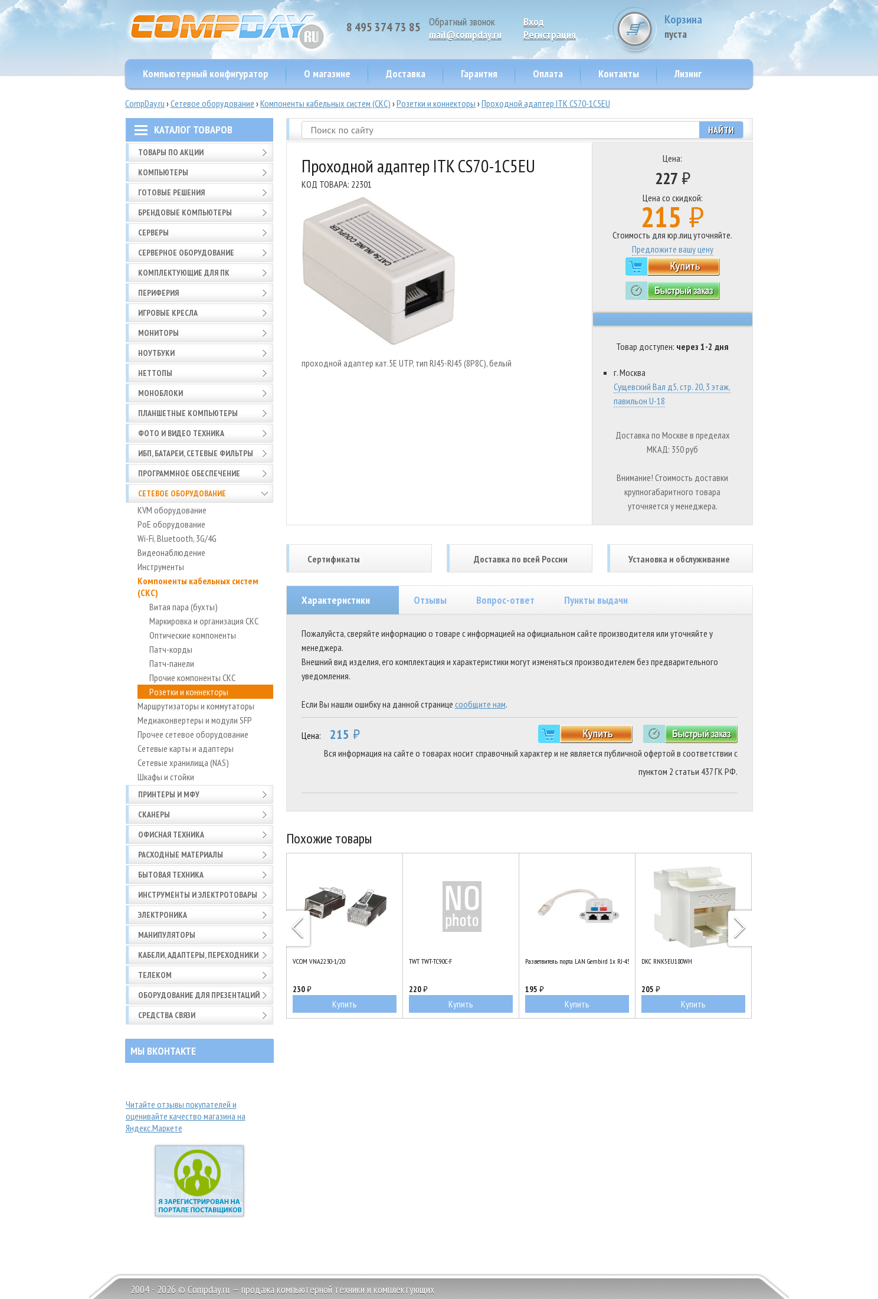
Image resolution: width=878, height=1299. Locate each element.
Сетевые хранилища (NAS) (183, 762)
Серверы (153, 232)
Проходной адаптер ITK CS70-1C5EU (545, 103)
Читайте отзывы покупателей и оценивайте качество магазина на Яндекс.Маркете (185, 1116)
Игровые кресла (168, 312)
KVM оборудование (172, 510)
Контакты (618, 73)
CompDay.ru (145, 103)
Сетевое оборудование (212, 103)
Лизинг (688, 73)
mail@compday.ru (465, 34)
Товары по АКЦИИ (171, 152)
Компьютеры (163, 172)
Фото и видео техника (181, 433)
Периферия (158, 292)
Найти (721, 130)
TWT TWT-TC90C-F (430, 961)
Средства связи (166, 1015)
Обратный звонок (462, 21)
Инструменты (160, 566)
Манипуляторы (166, 935)
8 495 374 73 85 (383, 27)
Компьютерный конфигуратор (205, 73)
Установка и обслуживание (679, 559)
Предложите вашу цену (672, 249)
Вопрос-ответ (505, 600)
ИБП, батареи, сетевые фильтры (195, 453)
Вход (533, 21)
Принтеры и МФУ (168, 794)
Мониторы (158, 333)
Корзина (708, 26)
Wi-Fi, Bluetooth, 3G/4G (177, 538)
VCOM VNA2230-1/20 (319, 961)
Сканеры (154, 814)
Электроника (162, 914)
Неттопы (155, 373)
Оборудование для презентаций (199, 995)
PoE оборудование (171, 524)
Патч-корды (170, 649)
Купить (344, 1004)
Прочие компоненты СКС (192, 677)
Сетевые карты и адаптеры (185, 748)
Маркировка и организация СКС (203, 621)
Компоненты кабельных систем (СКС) (325, 103)
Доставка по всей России (521, 559)
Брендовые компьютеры (185, 212)
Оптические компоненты (192, 635)
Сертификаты (333, 559)
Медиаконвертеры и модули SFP (194, 720)
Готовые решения (171, 192)
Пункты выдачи (596, 600)
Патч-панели (171, 663)
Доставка (405, 73)
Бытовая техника (171, 874)
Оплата (548, 73)
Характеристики (336, 600)
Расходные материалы (180, 854)
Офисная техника (171, 834)
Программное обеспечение (189, 473)
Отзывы (430, 600)
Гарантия (479, 73)
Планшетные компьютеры (188, 413)
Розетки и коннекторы (436, 103)
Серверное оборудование (186, 252)
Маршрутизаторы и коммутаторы (195, 706)
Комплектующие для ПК (184, 272)
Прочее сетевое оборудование (192, 734)
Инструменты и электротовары (197, 894)
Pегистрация (549, 34)
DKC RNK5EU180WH (666, 961)
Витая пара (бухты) (183, 607)
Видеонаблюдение (171, 552)
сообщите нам (480, 704)
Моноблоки (160, 393)
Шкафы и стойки (165, 777)
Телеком (155, 975)
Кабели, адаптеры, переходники (198, 955)
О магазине (327, 73)
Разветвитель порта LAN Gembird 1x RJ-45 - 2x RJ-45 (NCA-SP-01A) (577, 961)
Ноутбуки (156, 353)
